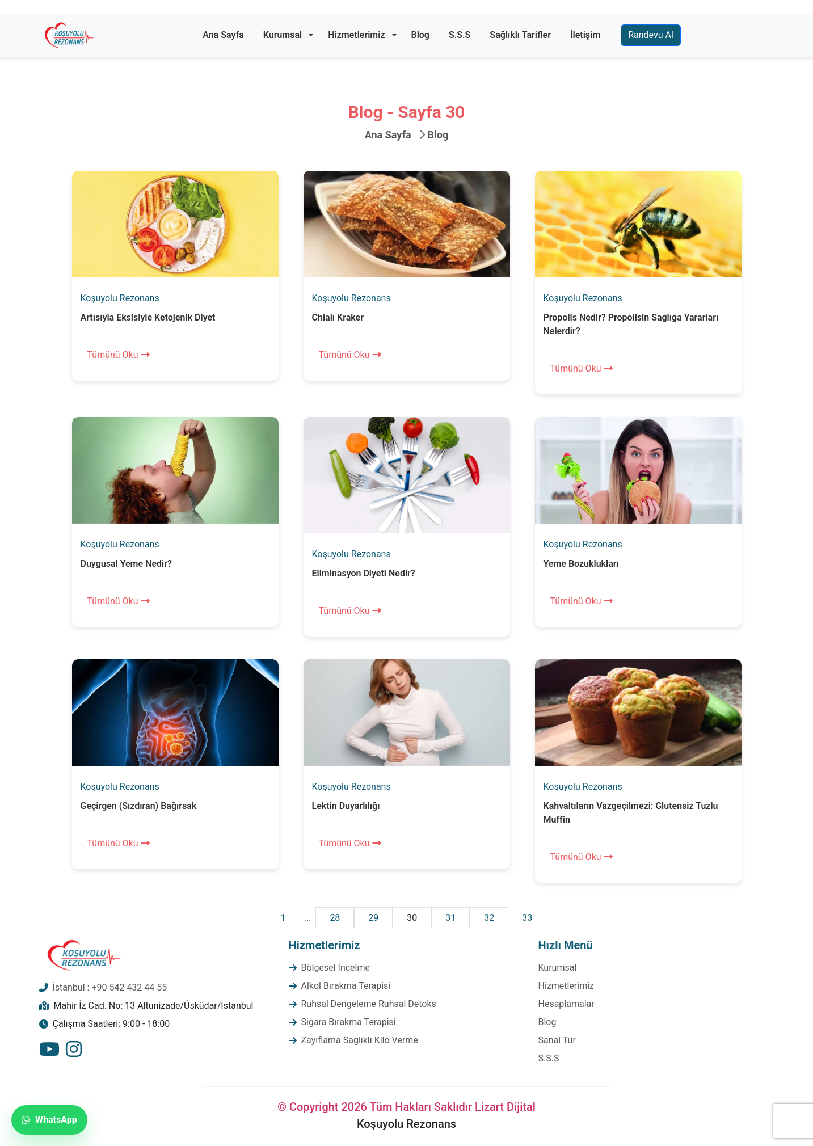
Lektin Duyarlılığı (346, 805)
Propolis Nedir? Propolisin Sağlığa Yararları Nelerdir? (631, 324)
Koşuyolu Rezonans (120, 298)
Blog (420, 35)
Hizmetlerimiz (356, 35)
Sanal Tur (557, 1040)
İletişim (585, 35)
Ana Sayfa (223, 35)
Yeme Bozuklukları (581, 563)
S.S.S (459, 35)
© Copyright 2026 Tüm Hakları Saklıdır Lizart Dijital (406, 1107)
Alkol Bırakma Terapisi (346, 985)
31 (450, 917)
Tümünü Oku (118, 354)
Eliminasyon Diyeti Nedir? (363, 573)
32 (489, 917)
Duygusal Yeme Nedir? (126, 563)
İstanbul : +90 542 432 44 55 (110, 987)
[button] (311, 35)
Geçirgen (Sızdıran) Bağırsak (139, 805)
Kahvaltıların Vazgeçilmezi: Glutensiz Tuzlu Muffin (631, 812)
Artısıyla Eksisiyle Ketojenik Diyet (148, 317)
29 (373, 917)
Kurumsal (282, 35)
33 (527, 917)
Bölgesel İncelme (335, 967)
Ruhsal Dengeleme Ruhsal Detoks (368, 1003)
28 (335, 917)
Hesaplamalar (566, 1003)
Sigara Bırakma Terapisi (348, 1022)
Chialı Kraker (338, 317)
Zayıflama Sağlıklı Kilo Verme (359, 1040)
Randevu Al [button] (650, 35)
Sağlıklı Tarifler (520, 35)
